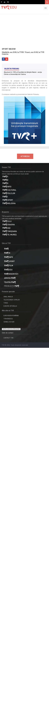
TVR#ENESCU (8, 319)
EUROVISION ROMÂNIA (11, 315)
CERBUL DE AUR (9, 322)
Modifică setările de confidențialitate (11, 329)
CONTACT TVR (8, 338)
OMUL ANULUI (8, 296)
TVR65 (6, 303)
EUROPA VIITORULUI (10, 306)
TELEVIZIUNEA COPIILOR (12, 300)
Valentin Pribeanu (11, 68)
